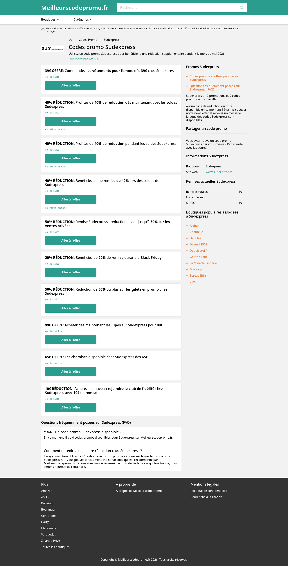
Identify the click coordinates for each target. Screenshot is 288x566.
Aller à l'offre (70, 85)
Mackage (196, 269)
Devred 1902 (198, 244)
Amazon (46, 491)
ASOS (44, 497)
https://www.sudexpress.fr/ (84, 58)
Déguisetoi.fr (199, 251)
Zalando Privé (50, 541)
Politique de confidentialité (208, 491)
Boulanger (48, 509)
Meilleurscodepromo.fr (74, 7)
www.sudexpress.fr (219, 172)
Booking (47, 503)
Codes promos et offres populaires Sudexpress (214, 78)
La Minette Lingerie (203, 263)
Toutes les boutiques (55, 547)
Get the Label (199, 257)
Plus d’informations (56, 129)
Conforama (49, 516)
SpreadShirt (198, 276)
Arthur (194, 226)
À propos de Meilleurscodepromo (139, 491)
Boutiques (50, 19)
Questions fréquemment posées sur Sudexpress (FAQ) (215, 87)
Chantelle (196, 232)
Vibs (193, 282)
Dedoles (195, 238)
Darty (45, 522)
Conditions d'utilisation (206, 497)
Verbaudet (48, 534)
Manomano (49, 528)
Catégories (83, 19)
